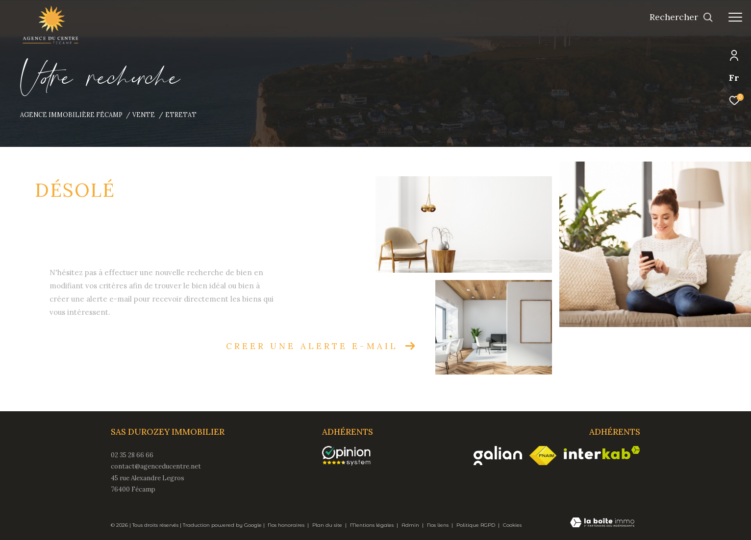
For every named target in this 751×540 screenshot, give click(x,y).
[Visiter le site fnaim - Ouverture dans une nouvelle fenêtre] (542, 456)
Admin (411, 525)
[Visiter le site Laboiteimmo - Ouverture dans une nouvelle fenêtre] (602, 523)
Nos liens (438, 525)
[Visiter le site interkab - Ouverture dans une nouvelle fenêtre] (602, 452)
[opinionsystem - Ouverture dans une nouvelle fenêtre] (351, 456)
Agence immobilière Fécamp (71, 114)
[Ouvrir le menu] (735, 17)
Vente (143, 114)
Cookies (512, 525)
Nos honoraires (287, 525)
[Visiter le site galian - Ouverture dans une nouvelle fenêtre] (498, 455)
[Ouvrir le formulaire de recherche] (681, 17)
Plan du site (328, 525)
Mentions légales (372, 525)
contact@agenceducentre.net (156, 466)
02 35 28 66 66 (132, 455)
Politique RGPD (475, 525)
